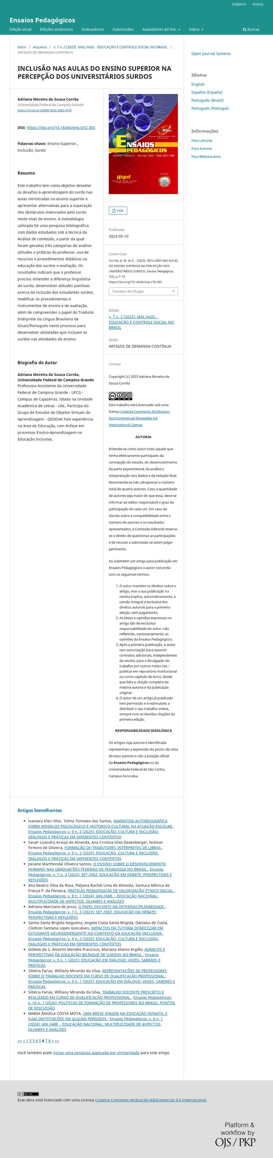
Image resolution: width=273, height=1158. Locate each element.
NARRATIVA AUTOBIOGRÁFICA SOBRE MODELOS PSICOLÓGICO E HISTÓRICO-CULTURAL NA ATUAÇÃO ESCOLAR (100, 823)
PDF (119, 210)
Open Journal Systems (211, 53)
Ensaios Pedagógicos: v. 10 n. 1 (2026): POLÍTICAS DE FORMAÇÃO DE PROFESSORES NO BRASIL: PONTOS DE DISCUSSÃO (101, 1003)
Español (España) (206, 92)
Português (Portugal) (210, 108)
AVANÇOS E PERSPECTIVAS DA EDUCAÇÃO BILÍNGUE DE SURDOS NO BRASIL (96, 952)
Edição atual (20, 29)
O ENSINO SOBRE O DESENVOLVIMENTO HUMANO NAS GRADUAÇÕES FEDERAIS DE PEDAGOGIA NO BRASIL (97, 866)
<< (20, 1040)
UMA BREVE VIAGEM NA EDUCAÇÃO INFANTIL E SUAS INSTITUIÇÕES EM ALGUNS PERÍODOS (97, 1016)
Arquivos (40, 47)
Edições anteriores (56, 29)
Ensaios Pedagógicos (42, 19)
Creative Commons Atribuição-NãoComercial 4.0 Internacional (150, 1099)
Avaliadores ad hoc (159, 29)
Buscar (251, 29)
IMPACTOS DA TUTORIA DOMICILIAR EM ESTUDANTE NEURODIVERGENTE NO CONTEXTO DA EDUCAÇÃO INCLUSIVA (95, 930)
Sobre (194, 29)
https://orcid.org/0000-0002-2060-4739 (44, 110)
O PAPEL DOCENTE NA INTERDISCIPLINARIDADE (121, 906)
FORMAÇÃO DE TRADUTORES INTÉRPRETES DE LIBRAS (113, 847)
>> (57, 1040)
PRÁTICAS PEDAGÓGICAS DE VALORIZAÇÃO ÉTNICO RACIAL (121, 890)
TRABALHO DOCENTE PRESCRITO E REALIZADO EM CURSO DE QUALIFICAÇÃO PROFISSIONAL (96, 995)
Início (22, 47)
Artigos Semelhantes (40, 810)
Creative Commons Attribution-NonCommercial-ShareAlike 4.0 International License (139, 418)
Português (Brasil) (207, 100)
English (198, 84)
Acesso (257, 4)
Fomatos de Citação (128, 291)
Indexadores (93, 29)
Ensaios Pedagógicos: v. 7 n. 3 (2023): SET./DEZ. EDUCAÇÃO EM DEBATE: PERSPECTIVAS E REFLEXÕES (100, 874)
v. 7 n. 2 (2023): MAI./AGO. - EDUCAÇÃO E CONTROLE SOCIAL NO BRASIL (111, 47)
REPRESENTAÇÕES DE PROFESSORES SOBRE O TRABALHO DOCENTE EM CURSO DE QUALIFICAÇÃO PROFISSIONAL (97, 973)
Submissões (123, 29)
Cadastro (239, 4)
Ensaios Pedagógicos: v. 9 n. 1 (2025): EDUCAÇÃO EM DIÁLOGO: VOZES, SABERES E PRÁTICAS (94, 960)
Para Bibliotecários (206, 156)
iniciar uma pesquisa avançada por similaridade (96, 1052)
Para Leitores (201, 140)
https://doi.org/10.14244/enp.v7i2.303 (61, 127)
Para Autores (201, 148)
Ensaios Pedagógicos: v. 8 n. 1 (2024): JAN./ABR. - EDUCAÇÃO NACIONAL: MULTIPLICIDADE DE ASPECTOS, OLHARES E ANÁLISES (93, 898)
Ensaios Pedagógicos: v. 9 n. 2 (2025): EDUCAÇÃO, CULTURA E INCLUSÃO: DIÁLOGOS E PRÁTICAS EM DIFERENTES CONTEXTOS (93, 834)
